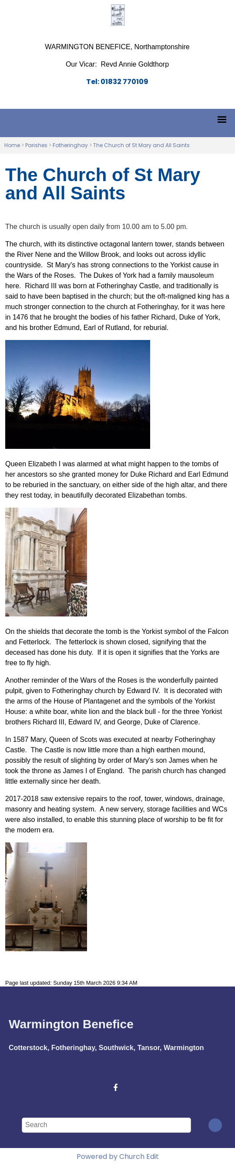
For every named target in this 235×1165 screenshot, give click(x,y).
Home (12, 145)
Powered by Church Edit (118, 1157)
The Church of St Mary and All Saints (141, 145)
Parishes (36, 145)
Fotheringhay (70, 145)
